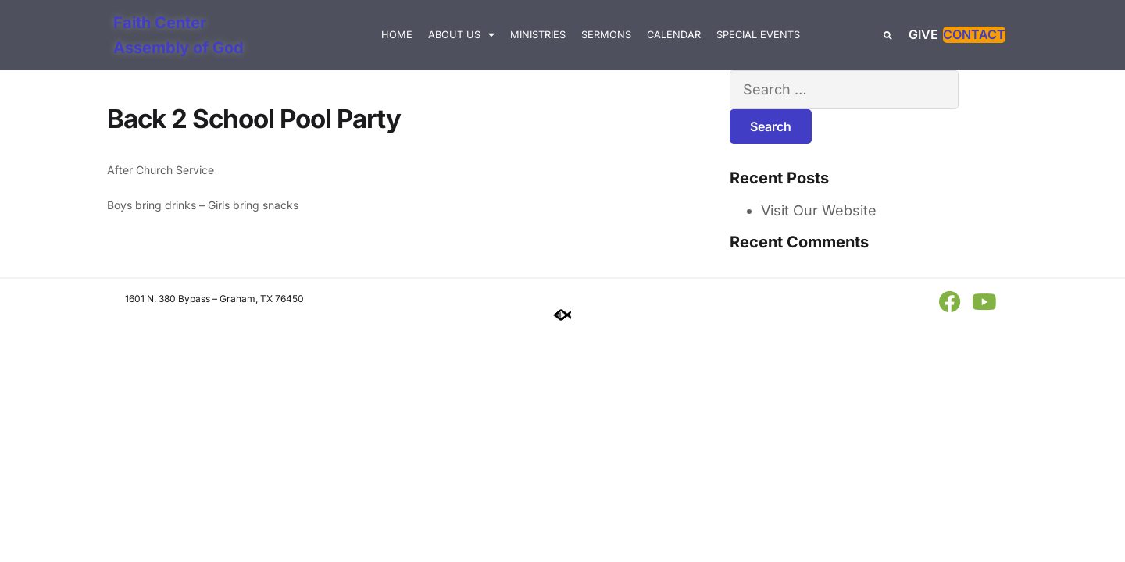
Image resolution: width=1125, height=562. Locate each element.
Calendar (674, 35)
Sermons (606, 35)
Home (396, 35)
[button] (888, 35)
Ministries (538, 35)
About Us (461, 35)
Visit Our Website (819, 210)
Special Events (758, 35)
